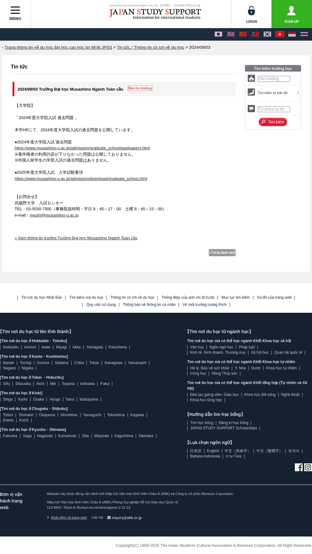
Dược (256, 368)
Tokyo (94, 363)
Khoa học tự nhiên (281, 368)
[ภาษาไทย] (304, 34)
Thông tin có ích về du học (132, 298)
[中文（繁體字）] (255, 34)
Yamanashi (137, 363)
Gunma (43, 363)
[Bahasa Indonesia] (292, 34)
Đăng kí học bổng (233, 423)
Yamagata (94, 347)
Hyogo (55, 399)
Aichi (40, 384)
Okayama (47, 415)
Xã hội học (260, 352)
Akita (76, 347)
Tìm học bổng (201, 423)
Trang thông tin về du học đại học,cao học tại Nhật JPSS (58, 47)
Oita (85, 436)
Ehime (8, 420)
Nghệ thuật (290, 394)
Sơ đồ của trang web (274, 298)
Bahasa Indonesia (205, 456)
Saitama (61, 363)
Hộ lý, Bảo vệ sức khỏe (209, 368)
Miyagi (61, 347)
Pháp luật (247, 347)
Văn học (197, 347)
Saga (27, 436)
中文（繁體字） (269, 451)
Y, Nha (240, 368)
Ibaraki (8, 363)
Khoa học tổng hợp (206, 400)
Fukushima (118, 347)
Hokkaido (10, 347)
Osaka (38, 399)
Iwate (46, 347)
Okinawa (146, 436)
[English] (231, 34)
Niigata (27, 368)
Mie (53, 384)
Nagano (9, 368)
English (213, 451)
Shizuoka (23, 384)
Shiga (7, 399)
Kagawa (137, 415)
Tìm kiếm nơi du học (86, 298)
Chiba (79, 363)
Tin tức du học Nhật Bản (42, 298)
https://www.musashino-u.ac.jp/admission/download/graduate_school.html (81, 178)
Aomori (30, 347)
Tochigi (25, 363)
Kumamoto (67, 436)
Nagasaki (45, 436)
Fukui (105, 384)
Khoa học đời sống (259, 394)
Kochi (23, 420)
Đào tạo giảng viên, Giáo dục (214, 394)
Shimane (26, 415)
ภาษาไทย (233, 456)
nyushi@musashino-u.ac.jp (54, 215)
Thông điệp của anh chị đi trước (187, 298)
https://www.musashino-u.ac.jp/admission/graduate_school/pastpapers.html (82, 148)
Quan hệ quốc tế (288, 352)
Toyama (68, 384)
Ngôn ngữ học (221, 347)
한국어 (294, 451)
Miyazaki (101, 436)
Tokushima (116, 415)
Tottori (8, 415)
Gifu (6, 384)
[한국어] (267, 34)
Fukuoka (10, 436)
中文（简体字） (238, 451)
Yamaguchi (92, 415)
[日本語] (218, 34)
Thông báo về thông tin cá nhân (149, 305)
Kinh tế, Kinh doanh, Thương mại (217, 352)
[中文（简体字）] (243, 34)
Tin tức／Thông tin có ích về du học (150, 47)
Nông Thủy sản (224, 373)
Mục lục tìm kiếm (236, 298)
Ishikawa (87, 384)
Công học (198, 373)
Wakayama (89, 399)
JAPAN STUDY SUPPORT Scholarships (223, 428)
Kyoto (23, 399)
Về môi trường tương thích (205, 305)
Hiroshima (69, 415)
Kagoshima (124, 436)
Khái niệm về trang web (67, 517)
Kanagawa (114, 363)
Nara (70, 399)
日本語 (195, 451)
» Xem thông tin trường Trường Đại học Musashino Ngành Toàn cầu (76, 238)
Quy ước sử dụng (101, 305)
